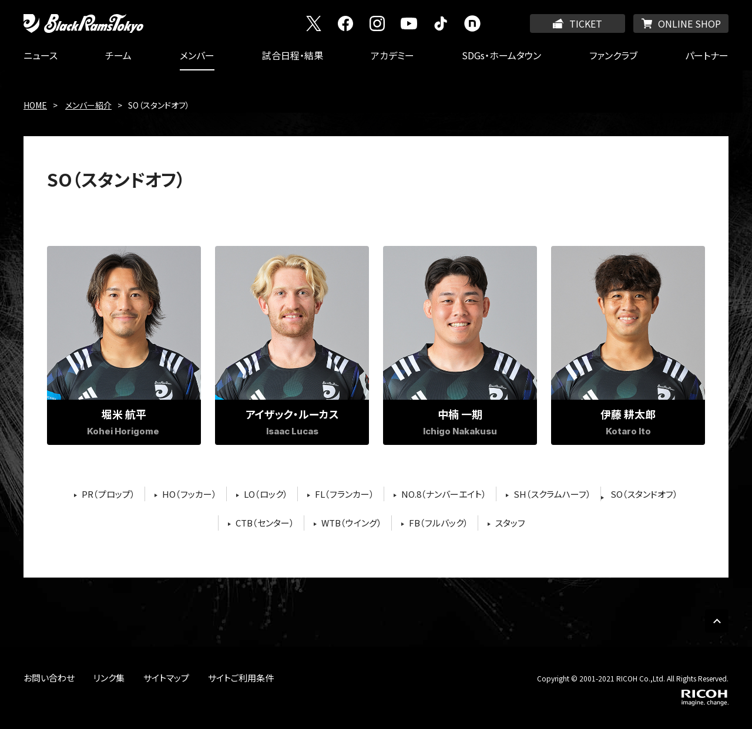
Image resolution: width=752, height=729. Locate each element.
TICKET (585, 23)
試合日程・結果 (292, 55)
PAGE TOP (716, 621)
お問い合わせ (49, 677)
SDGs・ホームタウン (501, 55)
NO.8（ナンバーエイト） (443, 494)
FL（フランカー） (344, 494)
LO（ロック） (266, 494)
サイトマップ (166, 677)
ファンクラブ (613, 55)
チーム (118, 55)
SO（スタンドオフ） (644, 494)
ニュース (41, 55)
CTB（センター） (265, 523)
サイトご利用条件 (241, 677)
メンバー (197, 55)
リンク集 (109, 677)
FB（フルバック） (438, 523)
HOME (35, 105)
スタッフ (510, 523)
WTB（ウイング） (351, 523)
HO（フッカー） (189, 494)
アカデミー (392, 55)
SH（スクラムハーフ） (552, 494)
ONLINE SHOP (689, 23)
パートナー (706, 55)
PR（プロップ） (108, 494)
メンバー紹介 (88, 105)
